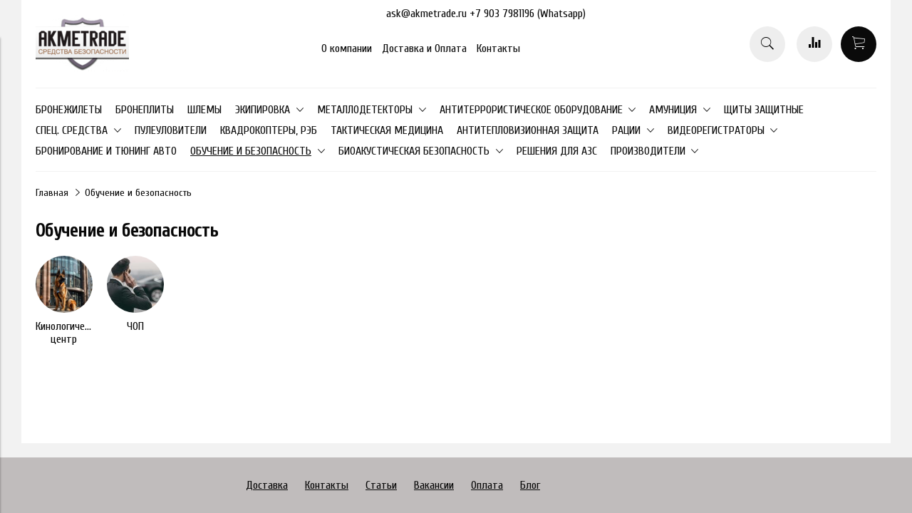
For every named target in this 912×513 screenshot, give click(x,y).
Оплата (487, 485)
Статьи (381, 485)
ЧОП (135, 326)
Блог (530, 485)
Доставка (267, 485)
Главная (52, 193)
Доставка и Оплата (424, 48)
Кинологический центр (70, 333)
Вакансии (434, 485)
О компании (346, 48)
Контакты (498, 48)
